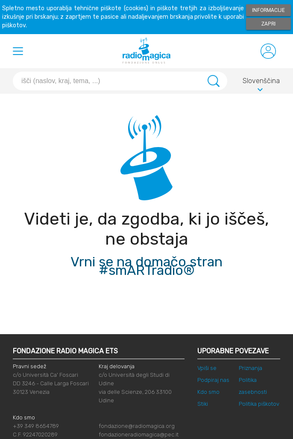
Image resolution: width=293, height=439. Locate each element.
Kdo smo (208, 392)
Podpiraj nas (213, 380)
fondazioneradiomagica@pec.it (139, 434)
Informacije (268, 10)
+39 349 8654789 (36, 426)
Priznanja (250, 368)
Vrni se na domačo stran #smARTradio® (146, 265)
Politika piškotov (259, 404)
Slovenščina (261, 82)
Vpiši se (207, 368)
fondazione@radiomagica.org (137, 426)
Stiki (202, 404)
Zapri (268, 24)
